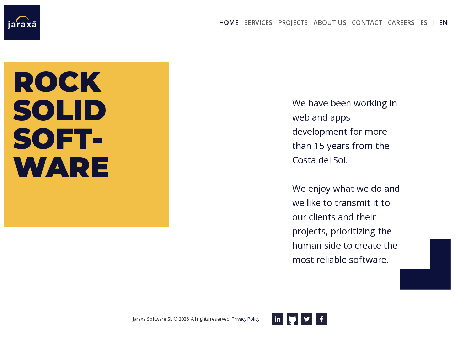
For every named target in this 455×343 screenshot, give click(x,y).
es (423, 22)
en (443, 22)
